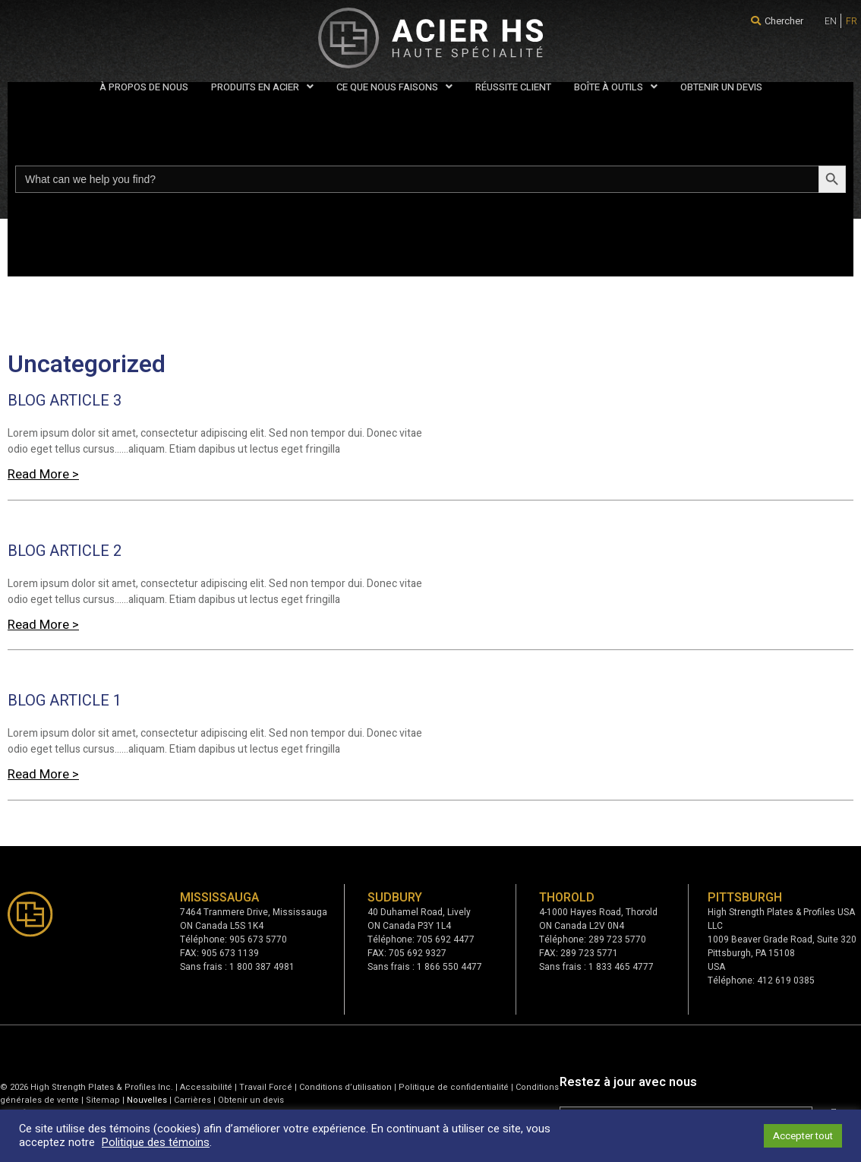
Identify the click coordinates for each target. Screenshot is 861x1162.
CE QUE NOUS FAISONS (394, 87)
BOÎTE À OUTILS (616, 87)
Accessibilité (206, 1087)
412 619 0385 (786, 980)
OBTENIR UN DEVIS (721, 87)
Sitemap (103, 1100)
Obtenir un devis (251, 1100)
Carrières (192, 1100)
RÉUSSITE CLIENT (513, 87)
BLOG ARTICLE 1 (64, 701)
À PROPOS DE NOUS (143, 87)
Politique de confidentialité (454, 1087)
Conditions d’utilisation (345, 1087)
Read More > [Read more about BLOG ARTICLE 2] (43, 624)
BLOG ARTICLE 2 (64, 551)
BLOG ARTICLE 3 (64, 401)
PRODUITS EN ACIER (262, 87)
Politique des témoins (156, 1143)
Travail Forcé (265, 1087)
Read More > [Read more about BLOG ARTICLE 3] (43, 474)
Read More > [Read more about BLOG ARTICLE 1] (43, 774)
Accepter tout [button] (803, 1136)
